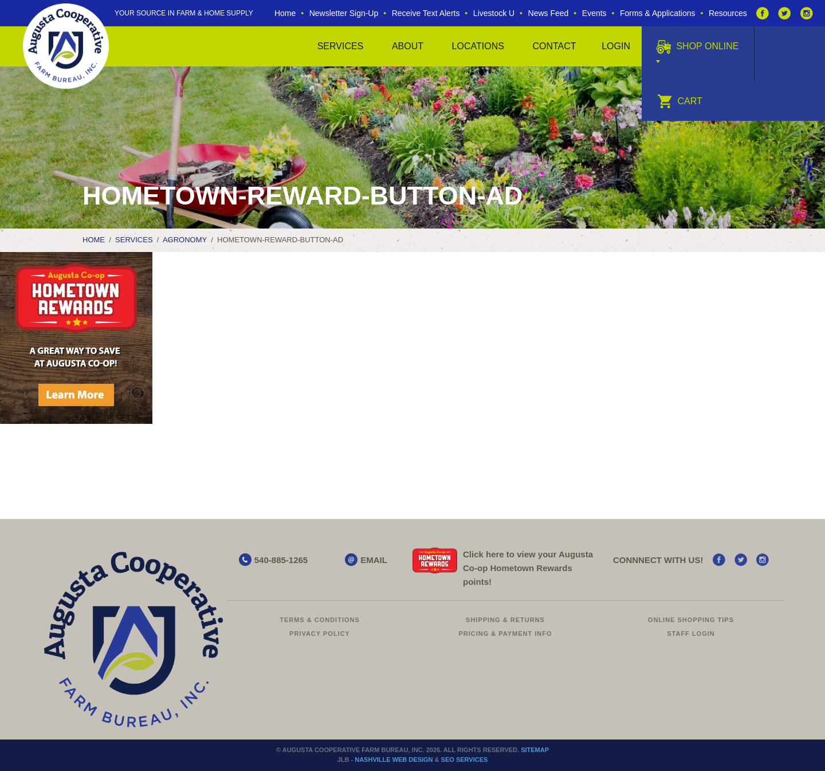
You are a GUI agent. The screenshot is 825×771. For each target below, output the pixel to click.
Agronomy (185, 239)
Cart (679, 101)
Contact (554, 46)
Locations (478, 46)
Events (594, 13)
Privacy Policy (319, 633)
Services (340, 46)
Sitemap (535, 749)
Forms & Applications (658, 13)
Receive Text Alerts (426, 13)
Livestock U (493, 13)
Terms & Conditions (320, 619)
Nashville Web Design (394, 759)
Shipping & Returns (505, 619)
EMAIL (373, 560)
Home (285, 13)
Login (616, 46)
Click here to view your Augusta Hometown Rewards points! (528, 568)
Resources (728, 13)
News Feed (548, 13)
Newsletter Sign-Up (344, 13)
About (407, 46)
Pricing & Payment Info (505, 633)
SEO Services (464, 759)
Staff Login (691, 633)
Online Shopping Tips (691, 619)
